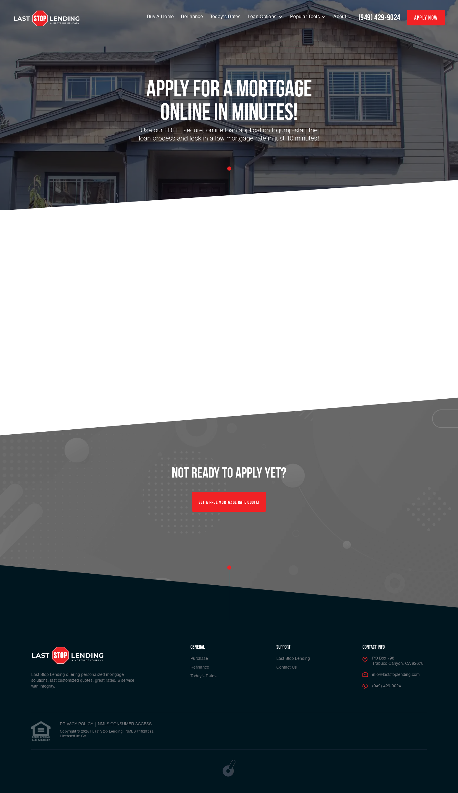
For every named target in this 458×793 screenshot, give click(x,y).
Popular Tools (305, 17)
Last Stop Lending (293, 659)
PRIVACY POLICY (76, 724)
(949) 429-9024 (379, 17)
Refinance (192, 17)
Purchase (199, 659)
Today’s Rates (225, 17)
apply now (426, 17)
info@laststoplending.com (396, 675)
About (340, 17)
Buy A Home (160, 17)
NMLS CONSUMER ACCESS (125, 724)
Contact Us (286, 667)
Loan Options (263, 17)
